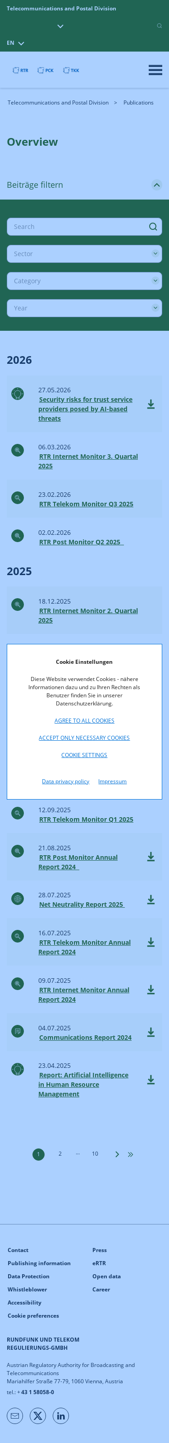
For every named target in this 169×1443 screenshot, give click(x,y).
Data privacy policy (65, 781)
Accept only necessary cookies (84, 738)
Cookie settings (84, 755)
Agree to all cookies (84, 720)
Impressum (112, 781)
